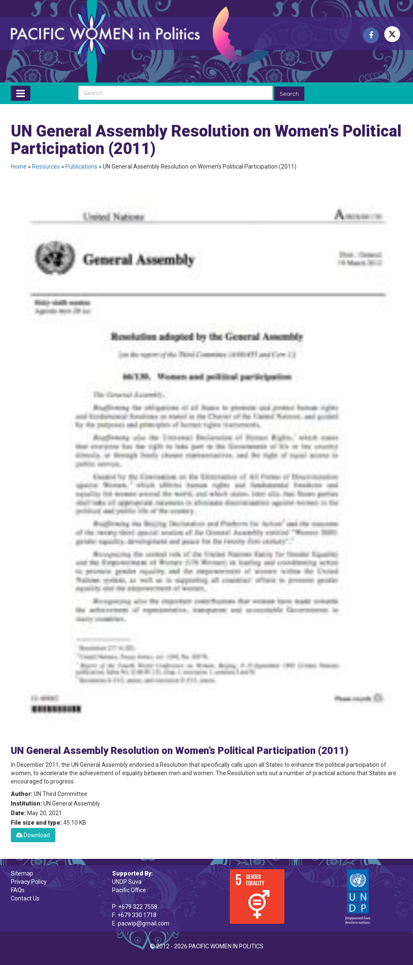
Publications (81, 166)
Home (19, 166)
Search (289, 93)
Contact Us (25, 898)
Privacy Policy (29, 881)
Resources (46, 166)
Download (33, 835)
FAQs (18, 890)
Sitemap (22, 873)
